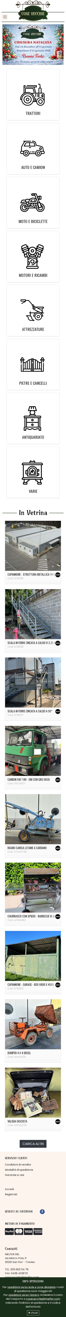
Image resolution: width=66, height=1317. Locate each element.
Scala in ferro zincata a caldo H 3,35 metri (34, 643)
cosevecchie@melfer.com (43, 1299)
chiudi (33, 1312)
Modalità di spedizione (19, 1170)
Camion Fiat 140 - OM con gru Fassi (29, 779)
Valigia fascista (17, 1121)
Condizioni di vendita (18, 1164)
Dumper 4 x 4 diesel (19, 1053)
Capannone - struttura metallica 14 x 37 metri (37, 574)
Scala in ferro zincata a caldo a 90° (30, 711)
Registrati (11, 1194)
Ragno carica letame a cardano (27, 848)
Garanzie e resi (14, 1175)
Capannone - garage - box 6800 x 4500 (31, 984)
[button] (7, 44)
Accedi (9, 1189)
